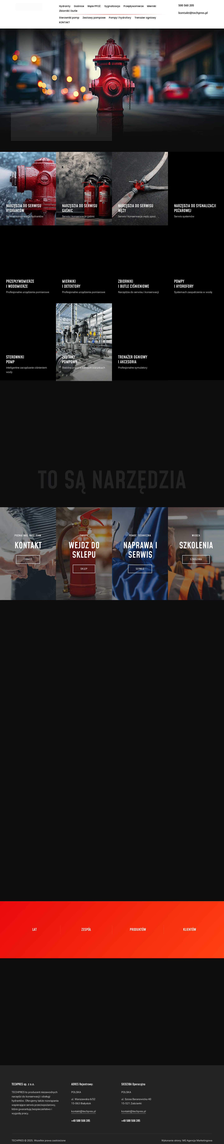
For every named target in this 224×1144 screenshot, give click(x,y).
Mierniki (151, 6)
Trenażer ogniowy (145, 18)
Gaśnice (79, 6)
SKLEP (84, 569)
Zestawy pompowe (94, 18)
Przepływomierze (134, 6)
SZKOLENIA (196, 559)
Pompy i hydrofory (120, 18)
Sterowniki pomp (69, 18)
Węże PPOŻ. (94, 6)
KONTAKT (64, 22)
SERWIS (140, 569)
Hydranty (64, 6)
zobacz (28, 559)
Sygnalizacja (112, 6)
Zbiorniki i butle (68, 11)
